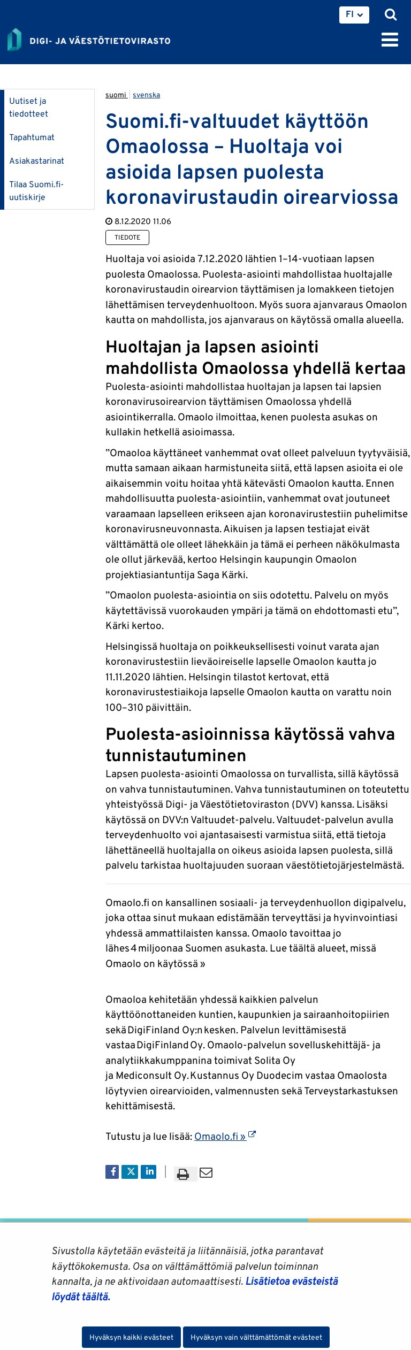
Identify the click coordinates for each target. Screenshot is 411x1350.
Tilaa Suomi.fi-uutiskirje (36, 191)
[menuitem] (354, 15)
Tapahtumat (32, 137)
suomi (116, 94)
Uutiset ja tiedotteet (28, 107)
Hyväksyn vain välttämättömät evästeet (256, 1337)
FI (350, 14)
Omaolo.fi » (225, 1136)
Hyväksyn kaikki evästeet (131, 1337)
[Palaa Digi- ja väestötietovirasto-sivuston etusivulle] (88, 37)
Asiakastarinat (36, 160)
